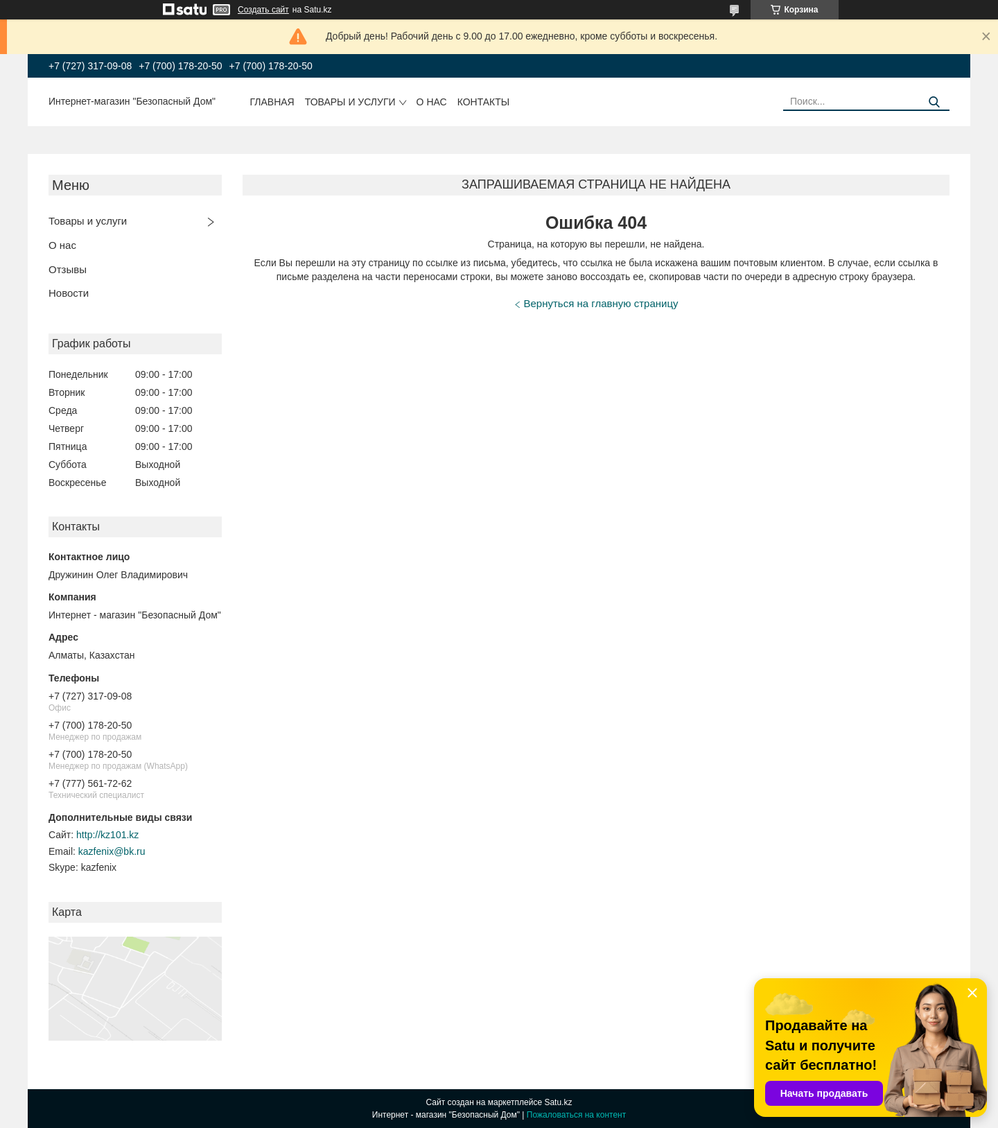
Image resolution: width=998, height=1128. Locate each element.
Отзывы (68, 269)
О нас (432, 101)
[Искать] (933, 102)
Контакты (483, 101)
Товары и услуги (350, 101)
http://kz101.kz (107, 834)
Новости (69, 293)
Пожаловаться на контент (576, 1115)
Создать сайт (263, 10)
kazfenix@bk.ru (112, 851)
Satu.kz (558, 1102)
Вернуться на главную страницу (601, 303)
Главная (272, 101)
